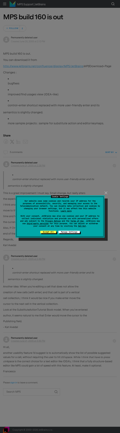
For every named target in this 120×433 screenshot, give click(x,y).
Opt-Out (82, 226)
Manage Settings (69, 232)
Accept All (48, 232)
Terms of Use (77, 221)
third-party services (38, 223)
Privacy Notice (53, 221)
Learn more (66, 211)
